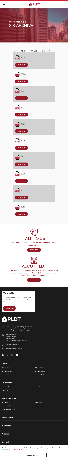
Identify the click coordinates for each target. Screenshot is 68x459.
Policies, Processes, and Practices (44, 387)
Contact (5, 442)
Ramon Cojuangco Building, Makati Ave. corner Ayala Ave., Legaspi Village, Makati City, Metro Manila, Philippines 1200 (19, 329)
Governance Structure (7, 387)
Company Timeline (40, 371)
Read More (21, 65)
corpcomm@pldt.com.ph (14, 349)
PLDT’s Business (39, 368)
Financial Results (6, 406)
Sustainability (8, 417)
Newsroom (7, 425)
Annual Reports (39, 402)
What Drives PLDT (6, 368)
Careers (5, 434)
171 (17, 335)
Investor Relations (9, 398)
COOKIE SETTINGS (33, 456)
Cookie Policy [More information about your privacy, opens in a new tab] (18, 451)
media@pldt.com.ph (12, 345)
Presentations (38, 406)
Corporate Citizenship (7, 375)
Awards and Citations (40, 375)
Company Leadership (7, 371)
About (4, 364)
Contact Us (9, 308)
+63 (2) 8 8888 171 (13, 337)
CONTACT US (34, 250)
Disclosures (5, 402)
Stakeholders (5, 390)
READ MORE (21, 131)
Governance (7, 383)
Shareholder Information (8, 409)
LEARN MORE (34, 280)
